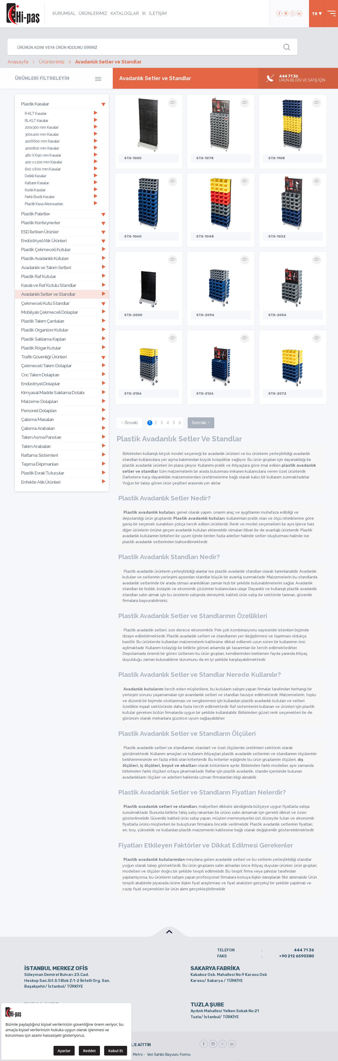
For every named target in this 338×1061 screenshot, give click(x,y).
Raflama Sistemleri (63, 455)
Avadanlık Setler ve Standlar (63, 294)
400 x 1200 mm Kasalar (61, 162)
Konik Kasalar (61, 189)
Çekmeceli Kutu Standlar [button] (63, 303)
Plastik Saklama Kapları (63, 339)
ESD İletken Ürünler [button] (63, 231)
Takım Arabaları (63, 446)
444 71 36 (304, 950)
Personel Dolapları (63, 410)
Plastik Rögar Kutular (63, 348)
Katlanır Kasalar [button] (61, 183)
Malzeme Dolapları (63, 401)
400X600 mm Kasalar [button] (61, 141)
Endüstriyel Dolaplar (63, 383)
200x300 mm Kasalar (61, 127)
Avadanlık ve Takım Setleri (63, 267)
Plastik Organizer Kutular (63, 330)
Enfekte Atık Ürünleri (63, 482)
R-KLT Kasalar (61, 113)
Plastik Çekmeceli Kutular (63, 249)
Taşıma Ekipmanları (63, 464)
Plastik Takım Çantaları (63, 321)
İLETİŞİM (158, 13)
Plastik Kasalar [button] (63, 103)
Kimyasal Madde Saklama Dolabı (63, 392)
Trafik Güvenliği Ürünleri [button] (63, 356)
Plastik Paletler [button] (63, 213)
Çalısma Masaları (63, 419)
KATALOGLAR (124, 13)
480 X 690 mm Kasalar (61, 155)
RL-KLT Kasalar (61, 120)
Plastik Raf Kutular (63, 276)
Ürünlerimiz (51, 61)
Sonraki (201, 422)
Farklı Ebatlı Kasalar (61, 196)
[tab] (62, 103)
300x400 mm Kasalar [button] (61, 134)
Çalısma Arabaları (63, 428)
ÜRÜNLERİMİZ (93, 13)
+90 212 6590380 (296, 956)
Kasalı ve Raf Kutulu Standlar (63, 285)
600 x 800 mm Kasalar (61, 169)
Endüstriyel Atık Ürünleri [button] (63, 240)
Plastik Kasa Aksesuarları (61, 203)
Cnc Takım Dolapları (63, 374)
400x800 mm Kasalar (61, 148)
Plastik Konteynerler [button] (63, 222)
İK (144, 13)
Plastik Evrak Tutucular (63, 473)
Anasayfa (18, 61)
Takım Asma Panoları (63, 437)
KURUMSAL (64, 13)
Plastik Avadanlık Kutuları (63, 258)
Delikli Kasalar (61, 176)
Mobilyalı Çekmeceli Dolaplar (63, 312)
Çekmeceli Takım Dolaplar (63, 366)
